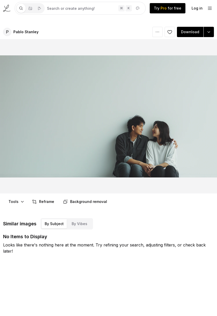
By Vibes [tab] (79, 223)
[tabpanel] (95, 8)
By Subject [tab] (54, 223)
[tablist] (30, 8)
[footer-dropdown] (210, 8)
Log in (197, 8)
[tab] (21, 8)
